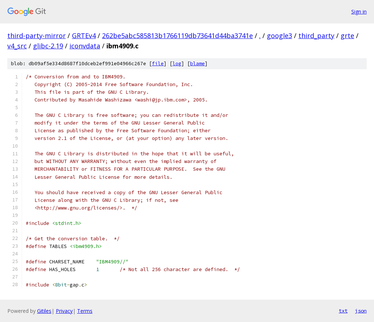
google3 (279, 35)
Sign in (359, 11)
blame (197, 63)
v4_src (17, 45)
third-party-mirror (36, 35)
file (158, 63)
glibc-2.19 (48, 45)
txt (343, 310)
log (177, 63)
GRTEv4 (84, 35)
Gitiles (44, 310)
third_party (316, 35)
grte (347, 35)
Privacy (64, 310)
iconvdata (84, 45)
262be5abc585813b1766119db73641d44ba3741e (177, 35)
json (361, 310)
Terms (84, 310)
